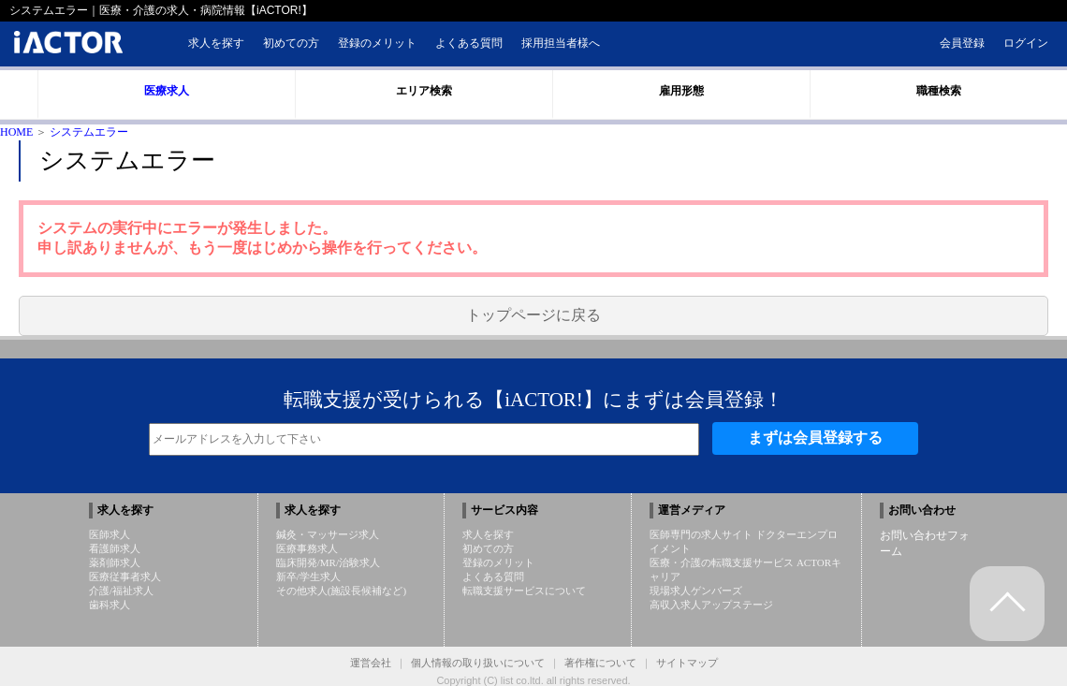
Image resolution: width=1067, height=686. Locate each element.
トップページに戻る (533, 315)
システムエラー (89, 132)
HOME (16, 132)
